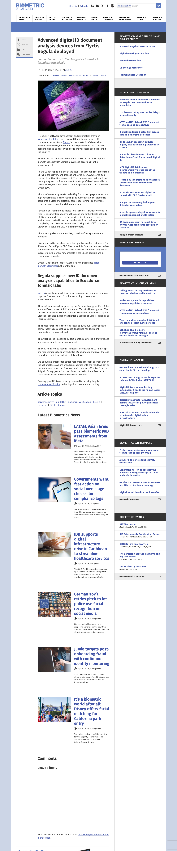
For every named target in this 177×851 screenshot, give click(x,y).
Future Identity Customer (140, 568)
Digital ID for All (39, 18)
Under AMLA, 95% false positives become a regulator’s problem (136, 301)
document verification (49, 384)
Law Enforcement (99, 75)
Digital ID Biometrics (130, 425)
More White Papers (129, 499)
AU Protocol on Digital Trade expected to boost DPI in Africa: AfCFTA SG (139, 379)
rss (92, 5)
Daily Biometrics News (131, 234)
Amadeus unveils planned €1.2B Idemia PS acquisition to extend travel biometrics (139, 102)
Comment (26, 55)
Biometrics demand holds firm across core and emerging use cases (139, 133)
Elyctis (66, 142)
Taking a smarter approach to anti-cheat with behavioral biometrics (138, 292)
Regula (41, 293)
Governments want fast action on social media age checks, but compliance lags (91, 489)
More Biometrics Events (131, 576)
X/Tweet (25, 45)
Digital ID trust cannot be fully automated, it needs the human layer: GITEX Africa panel (139, 390)
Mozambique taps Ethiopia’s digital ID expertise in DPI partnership (139, 369)
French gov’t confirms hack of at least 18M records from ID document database (139, 182)
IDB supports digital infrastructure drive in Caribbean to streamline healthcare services (91, 546)
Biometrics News (24, 18)
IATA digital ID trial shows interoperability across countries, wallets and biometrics (137, 170)
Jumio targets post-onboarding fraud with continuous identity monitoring (91, 656)
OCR (52, 405)
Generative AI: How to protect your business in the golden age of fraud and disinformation (138, 473)
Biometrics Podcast (158, 18)
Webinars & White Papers (125, 18)
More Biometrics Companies (134, 275)
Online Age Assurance (131, 67)
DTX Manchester (140, 525)
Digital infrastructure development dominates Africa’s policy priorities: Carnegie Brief (138, 403)
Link (23, 50)
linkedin (97, 5)
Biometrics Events (141, 18)
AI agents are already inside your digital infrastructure (137, 203)
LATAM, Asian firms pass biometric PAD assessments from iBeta (91, 433)
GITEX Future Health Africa (140, 545)
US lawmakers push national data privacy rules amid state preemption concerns (138, 225)
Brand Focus (94, 18)
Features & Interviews (67, 18)
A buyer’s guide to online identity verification (137, 461)
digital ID (61, 401)
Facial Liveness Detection (132, 74)
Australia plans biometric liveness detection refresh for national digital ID (139, 157)
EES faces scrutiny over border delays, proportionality (139, 113)
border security (46, 401)
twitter (102, 5)
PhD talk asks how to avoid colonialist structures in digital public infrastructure (139, 415)
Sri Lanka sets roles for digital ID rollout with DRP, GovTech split (137, 194)
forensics (42, 405)
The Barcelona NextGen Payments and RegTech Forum (140, 557)
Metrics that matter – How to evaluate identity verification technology (139, 483)
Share (24, 40)
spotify (112, 5)
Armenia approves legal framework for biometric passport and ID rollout (140, 213)
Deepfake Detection (130, 60)
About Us (73, 6)
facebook (107, 5)
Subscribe (84, 6)
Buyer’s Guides (53, 18)
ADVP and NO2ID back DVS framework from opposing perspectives (139, 123)
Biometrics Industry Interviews (135, 342)
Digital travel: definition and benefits (139, 492)
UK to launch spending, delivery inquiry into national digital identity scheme (139, 145)
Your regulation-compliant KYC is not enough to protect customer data (139, 321)
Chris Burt (69, 70)
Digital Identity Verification (134, 53)
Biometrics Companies (108, 18)
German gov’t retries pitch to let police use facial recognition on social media (90, 604)
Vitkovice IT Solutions (49, 139)
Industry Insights (81, 18)
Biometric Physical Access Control (137, 46)
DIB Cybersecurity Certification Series (140, 535)
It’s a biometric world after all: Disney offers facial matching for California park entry (91, 711)
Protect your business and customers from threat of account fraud (139, 451)
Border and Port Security (79, 75)
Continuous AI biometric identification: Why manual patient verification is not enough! (138, 333)
